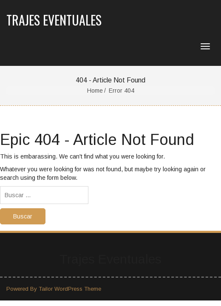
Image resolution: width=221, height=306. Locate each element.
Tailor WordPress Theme (70, 289)
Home (95, 90)
